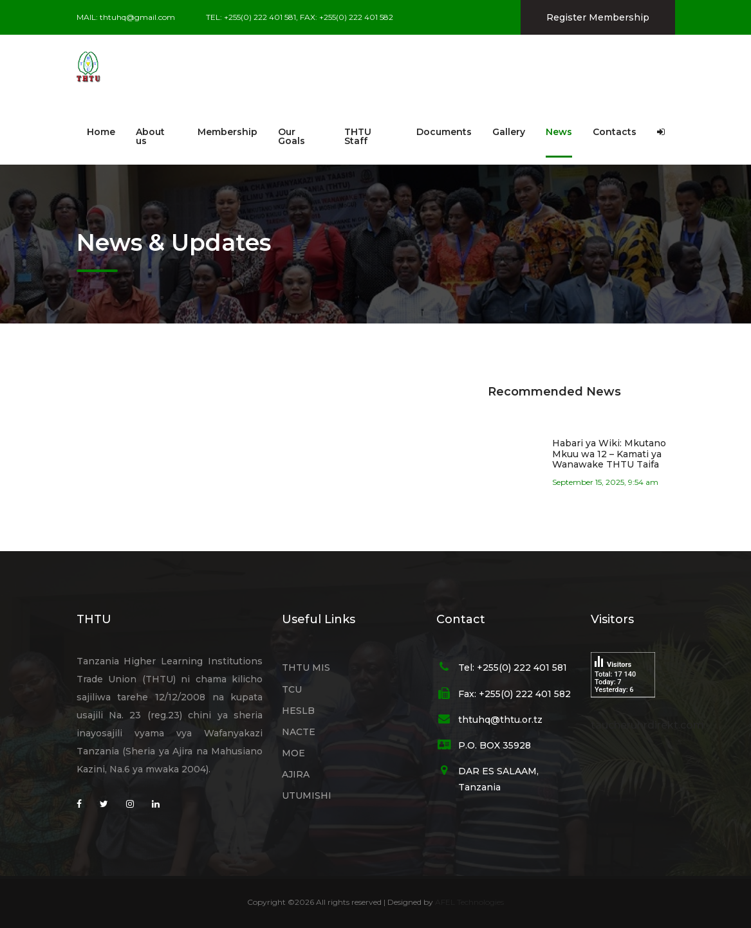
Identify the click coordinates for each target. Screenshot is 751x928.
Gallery (508, 132)
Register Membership (597, 17)
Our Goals (291, 136)
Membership (227, 132)
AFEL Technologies (469, 902)
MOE (293, 753)
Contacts (614, 132)
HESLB (298, 710)
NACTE (298, 732)
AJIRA (296, 774)
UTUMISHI (306, 795)
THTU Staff (357, 136)
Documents (444, 132)
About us (150, 136)
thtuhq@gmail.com (137, 17)
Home (101, 132)
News (559, 132)
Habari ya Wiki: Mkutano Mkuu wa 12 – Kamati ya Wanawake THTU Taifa (609, 454)
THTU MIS (306, 667)
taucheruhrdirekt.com (647, 725)
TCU (292, 689)
